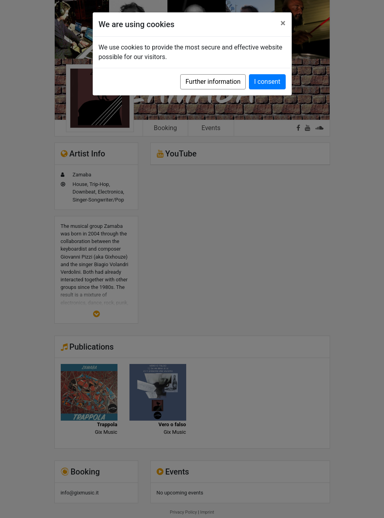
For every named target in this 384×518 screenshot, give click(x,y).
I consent (267, 81)
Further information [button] (213, 81)
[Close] (283, 23)
